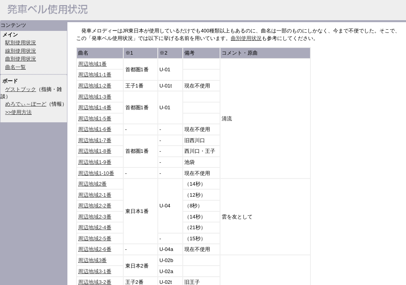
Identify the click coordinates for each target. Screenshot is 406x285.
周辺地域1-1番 (94, 75)
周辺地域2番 (92, 184)
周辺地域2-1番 (94, 195)
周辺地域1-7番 (94, 140)
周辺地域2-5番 (94, 238)
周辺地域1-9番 (94, 162)
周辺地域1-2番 (94, 86)
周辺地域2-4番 (94, 227)
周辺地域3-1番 (94, 271)
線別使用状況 (20, 51)
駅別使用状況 (20, 43)
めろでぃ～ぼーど (25, 104)
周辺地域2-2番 (94, 206)
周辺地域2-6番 (94, 249)
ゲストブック (20, 89)
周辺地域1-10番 (96, 173)
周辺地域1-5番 (94, 119)
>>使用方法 (18, 112)
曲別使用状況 (20, 59)
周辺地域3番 (92, 260)
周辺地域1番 (92, 64)
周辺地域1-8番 (94, 151)
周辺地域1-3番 (94, 97)
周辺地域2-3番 (94, 217)
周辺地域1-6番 (94, 129)
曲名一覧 (15, 67)
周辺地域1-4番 (94, 107)
